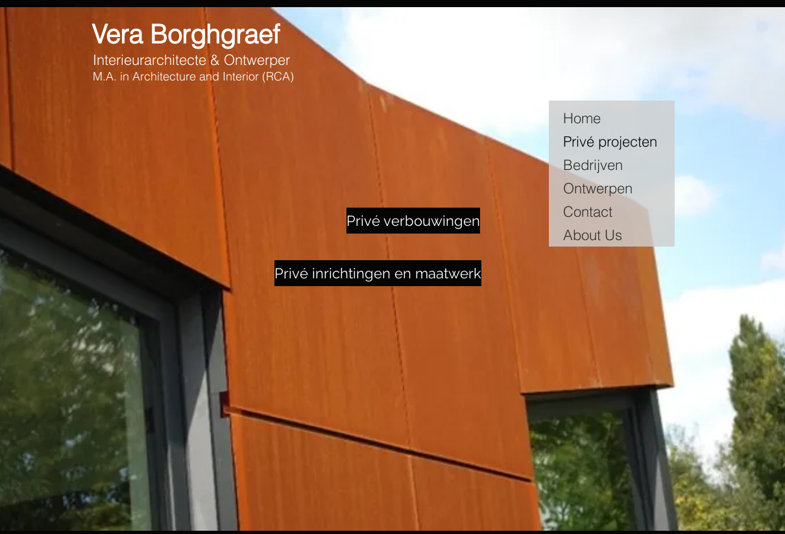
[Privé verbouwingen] (413, 221)
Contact (587, 211)
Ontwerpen (598, 188)
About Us (592, 235)
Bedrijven (593, 165)
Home (582, 118)
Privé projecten (610, 141)
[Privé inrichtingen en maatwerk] (377, 273)
